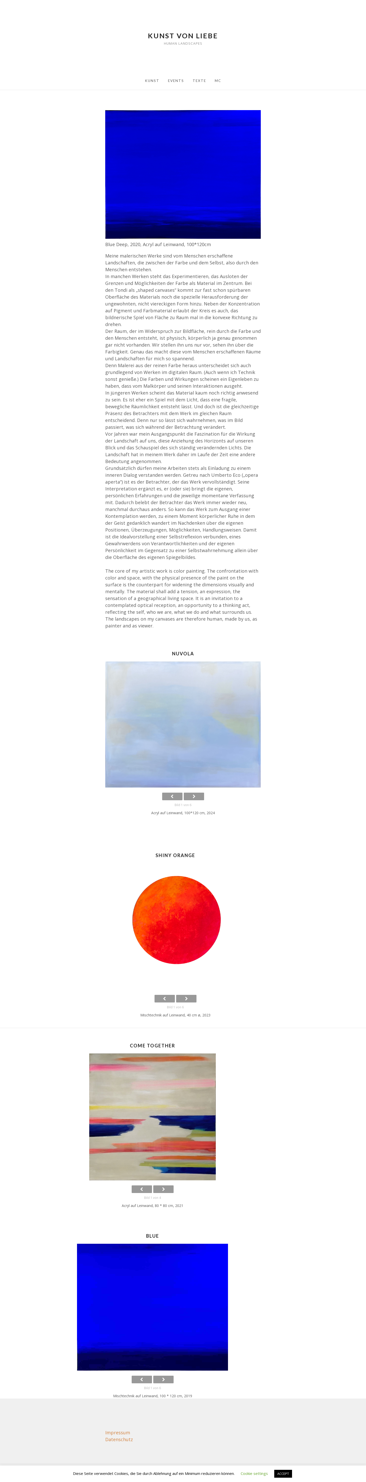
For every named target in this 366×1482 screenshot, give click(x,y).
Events (176, 81)
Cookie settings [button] (254, 1473)
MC (218, 81)
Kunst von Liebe (183, 35)
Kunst (152, 81)
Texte (199, 81)
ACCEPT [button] (283, 1473)
